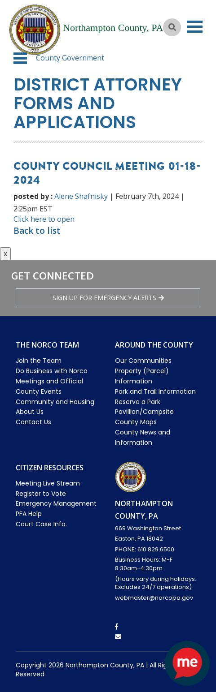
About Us (30, 411)
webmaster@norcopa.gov (154, 597)
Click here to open (44, 219)
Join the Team (39, 360)
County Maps (136, 421)
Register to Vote (41, 493)
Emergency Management (56, 503)
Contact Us (33, 421)
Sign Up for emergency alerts (108, 297)
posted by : (33, 196)
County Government (70, 58)
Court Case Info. (41, 524)
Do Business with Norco (52, 370)
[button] (20, 58)
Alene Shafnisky (81, 196)
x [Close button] (5, 253)
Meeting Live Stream (48, 483)
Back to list (37, 230)
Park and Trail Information (155, 391)
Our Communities (143, 360)
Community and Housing (55, 401)
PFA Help (29, 513)
